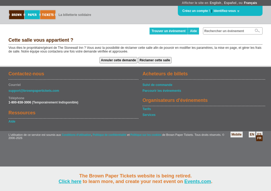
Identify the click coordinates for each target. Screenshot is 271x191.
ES (259, 134)
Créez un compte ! (196, 11)
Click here (69, 181)
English (215, 3)
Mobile (237, 134)
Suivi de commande (157, 85)
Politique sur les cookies (146, 134)
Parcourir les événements (161, 91)
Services (148, 115)
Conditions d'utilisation (76, 134)
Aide (193, 31)
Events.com (197, 181)
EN (252, 134)
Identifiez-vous (225, 11)
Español (230, 3)
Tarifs (146, 109)
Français (250, 3)
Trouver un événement (169, 31)
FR (259, 138)
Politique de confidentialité (109, 134)
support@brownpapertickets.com (33, 91)
